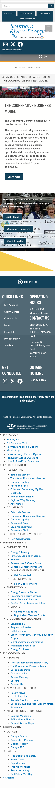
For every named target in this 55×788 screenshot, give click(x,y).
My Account (11, 305)
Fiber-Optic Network (25, 583)
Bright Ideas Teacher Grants (29, 615)
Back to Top (30, 281)
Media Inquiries (19, 696)
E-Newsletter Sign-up (22, 719)
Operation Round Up (18, 229)
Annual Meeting (19, 677)
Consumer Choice (20, 530)
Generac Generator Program (26, 566)
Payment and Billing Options (22, 446)
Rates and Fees (19, 485)
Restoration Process (21, 740)
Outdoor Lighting (19, 482)
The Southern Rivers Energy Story (29, 662)
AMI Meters (17, 503)
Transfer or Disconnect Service (27, 478)
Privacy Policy (12, 338)
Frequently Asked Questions (22, 457)
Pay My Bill (13, 439)
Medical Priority (19, 743)
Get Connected (22, 575)
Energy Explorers (19, 649)
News (7, 325)
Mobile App (13, 450)
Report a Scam (18, 763)
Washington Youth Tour (23, 645)
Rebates (15, 559)
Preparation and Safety (23, 755)
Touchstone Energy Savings (25, 596)
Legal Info (9, 332)
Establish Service (20, 474)
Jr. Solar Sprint (18, 631)
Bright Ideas (12, 217)
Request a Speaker (20, 627)
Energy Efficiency (19, 552)
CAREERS (9, 777)
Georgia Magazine (20, 716)
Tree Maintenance (20, 766)
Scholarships (17, 623)
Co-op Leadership (20, 669)
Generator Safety (19, 770)
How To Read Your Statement (23, 461)
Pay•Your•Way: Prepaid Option (24, 454)
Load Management (21, 526)
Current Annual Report (23, 723)
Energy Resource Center (23, 592)
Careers (14, 680)
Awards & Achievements (24, 700)
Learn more (14, 176)
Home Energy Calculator (24, 599)
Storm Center (11, 311)
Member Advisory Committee (26, 642)
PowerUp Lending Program (25, 555)
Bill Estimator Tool (17, 443)
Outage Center (18, 736)
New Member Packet (22, 496)
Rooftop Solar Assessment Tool (27, 603)
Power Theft (17, 759)
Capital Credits (15, 241)
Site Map (9, 345)
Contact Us (10, 318)
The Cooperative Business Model (28, 666)
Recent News (17, 692)
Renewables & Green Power (26, 563)
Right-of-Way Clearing (22, 500)
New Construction (20, 538)
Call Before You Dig (21, 774)
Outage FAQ (17, 747)
